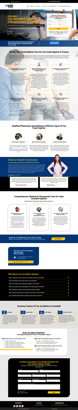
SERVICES (44, 6)
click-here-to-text (54, 44)
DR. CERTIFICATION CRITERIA (64, 6)
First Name (20, 369)
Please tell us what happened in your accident (26, 383)
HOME (28, 6)
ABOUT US (32, 6)
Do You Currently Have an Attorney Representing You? (38, 379)
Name (50, 20)
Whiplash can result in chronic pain (19, 148)
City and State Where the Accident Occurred (24, 379)
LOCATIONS (38, 6)
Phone (50, 24)
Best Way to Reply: (21, 391)
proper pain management (19, 221)
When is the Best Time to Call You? (53, 378)
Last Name (41, 369)
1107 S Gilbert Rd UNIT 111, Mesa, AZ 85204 (60, 404)
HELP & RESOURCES (52, 6)
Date (60, 24)
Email (60, 20)
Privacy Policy (54, 408)
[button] (39, 277)
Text (27, 392)
